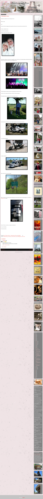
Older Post (30, 249)
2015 (35, 371)
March (36, 367)
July (35, 345)
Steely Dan (23, 236)
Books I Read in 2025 (36, 71)
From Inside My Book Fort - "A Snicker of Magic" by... (38, 351)
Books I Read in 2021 (36, 75)
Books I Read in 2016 (36, 80)
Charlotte (4, 240)
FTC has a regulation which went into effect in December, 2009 (38, 453)
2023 (35, 336)
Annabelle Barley (5, 236)
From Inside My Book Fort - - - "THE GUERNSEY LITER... (38, 356)
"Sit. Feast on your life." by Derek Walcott (37, 365)
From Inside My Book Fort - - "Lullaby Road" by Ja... (38, 362)
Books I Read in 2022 (36, 74)
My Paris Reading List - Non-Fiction (37, 70)
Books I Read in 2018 (36, 78)
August (36, 344)
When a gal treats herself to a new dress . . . (37, 352)
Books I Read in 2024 (36, 72)
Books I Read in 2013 (36, 83)
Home (17, 249)
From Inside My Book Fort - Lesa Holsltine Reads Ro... (38, 359)
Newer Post (3, 249)
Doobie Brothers (13, 236)
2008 (35, 377)
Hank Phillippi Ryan (19, 236)
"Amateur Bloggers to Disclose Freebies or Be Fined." (37, 454)
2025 (35, 334)
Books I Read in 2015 (36, 81)
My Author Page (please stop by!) (37, 68)
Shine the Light (36, 348)
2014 (35, 372)
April (36, 366)
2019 (35, 339)
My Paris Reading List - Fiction (37, 69)
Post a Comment (4, 246)
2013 (35, 373)
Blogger (24, 497)
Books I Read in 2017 (36, 79)
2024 (35, 335)
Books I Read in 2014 (36, 82)
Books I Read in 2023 (36, 73)
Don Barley (9, 236)
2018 (35, 340)
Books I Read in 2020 (36, 76)
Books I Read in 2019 (36, 77)
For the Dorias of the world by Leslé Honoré (38, 354)
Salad (35, 357)
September (36, 343)
